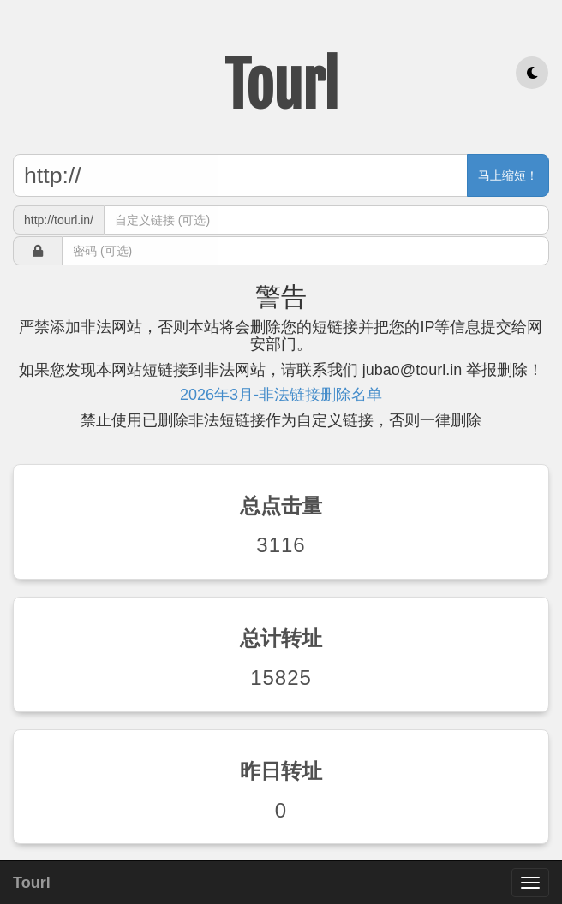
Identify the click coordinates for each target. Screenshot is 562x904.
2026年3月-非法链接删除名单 (281, 394)
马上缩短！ (508, 175)
